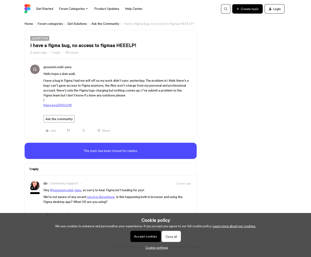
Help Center (133, 9)
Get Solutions (77, 24)
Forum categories (50, 24)
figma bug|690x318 (57, 105)
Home (28, 24)
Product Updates (106, 9)
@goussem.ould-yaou (65, 190)
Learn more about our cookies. (234, 226)
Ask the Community (105, 24)
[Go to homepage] (27, 9)
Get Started (44, 9)
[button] (247, 9)
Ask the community (59, 119)
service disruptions (101, 197)
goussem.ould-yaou (57, 67)
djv (45, 183)
